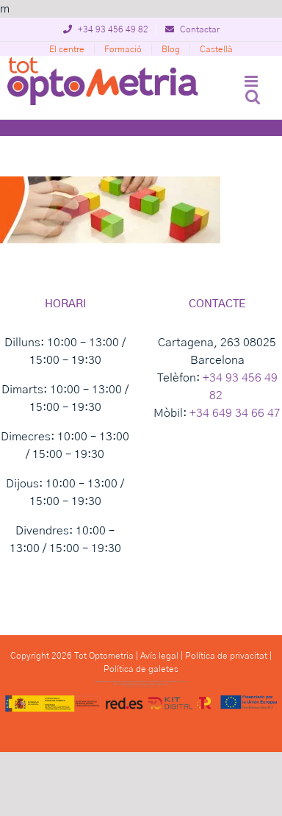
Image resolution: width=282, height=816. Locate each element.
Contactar (192, 29)
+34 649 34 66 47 (235, 413)
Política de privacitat (226, 655)
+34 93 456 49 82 (105, 29)
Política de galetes (141, 669)
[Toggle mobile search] (252, 96)
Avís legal (159, 655)
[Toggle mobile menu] (252, 81)
